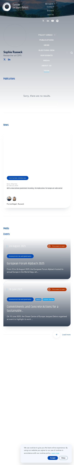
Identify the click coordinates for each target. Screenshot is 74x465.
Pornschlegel (12, 204)
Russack (21, 204)
